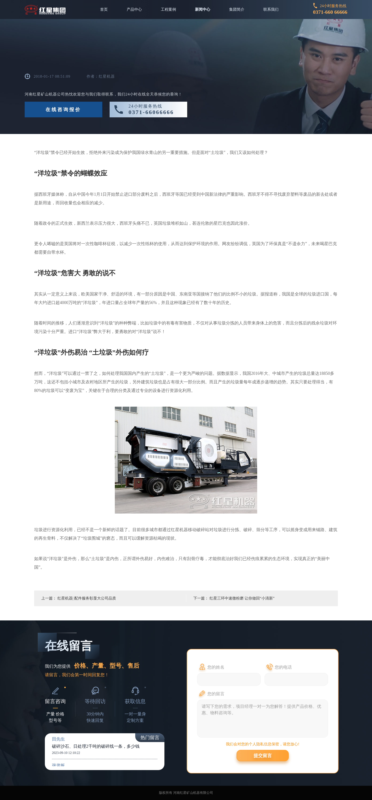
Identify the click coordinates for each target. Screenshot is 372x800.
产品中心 (134, 9)
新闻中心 (202, 9)
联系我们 (271, 9)
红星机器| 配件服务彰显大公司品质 (86, 598)
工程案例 (168, 9)
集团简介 (236, 9)
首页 (104, 9)
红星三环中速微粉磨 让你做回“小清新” (241, 598)
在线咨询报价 (63, 109)
